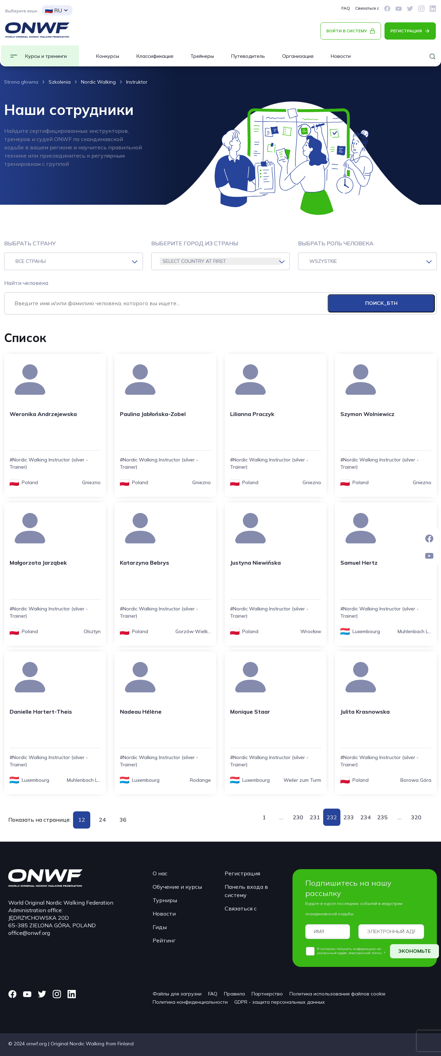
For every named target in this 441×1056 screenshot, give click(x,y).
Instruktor (136, 82)
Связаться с (367, 8)
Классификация (154, 56)
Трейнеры (202, 56)
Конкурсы (107, 56)
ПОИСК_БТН (381, 303)
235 (382, 817)
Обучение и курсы (177, 886)
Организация (298, 56)
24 (102, 819)
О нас (160, 873)
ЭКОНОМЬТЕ (414, 951)
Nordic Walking (98, 82)
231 (315, 817)
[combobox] (73, 261)
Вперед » (428, 817)
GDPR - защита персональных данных (279, 1002)
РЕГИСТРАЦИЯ (406, 30)
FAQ (345, 8)
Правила (234, 994)
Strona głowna (21, 82)
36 (123, 819)
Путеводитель (248, 56)
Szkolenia (60, 82)
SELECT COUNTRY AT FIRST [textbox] (194, 261)
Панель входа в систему (246, 890)
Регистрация (242, 873)
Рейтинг (164, 940)
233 (348, 817)
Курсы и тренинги (46, 56)
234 (365, 817)
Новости (341, 56)
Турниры (165, 900)
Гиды (160, 927)
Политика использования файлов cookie (337, 994)
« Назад (252, 817)
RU (53, 10)
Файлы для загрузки (177, 994)
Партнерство (267, 994)
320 (416, 817)
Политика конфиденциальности (190, 1002)
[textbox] (73, 261)
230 (298, 817)
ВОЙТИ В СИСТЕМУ (346, 30)
